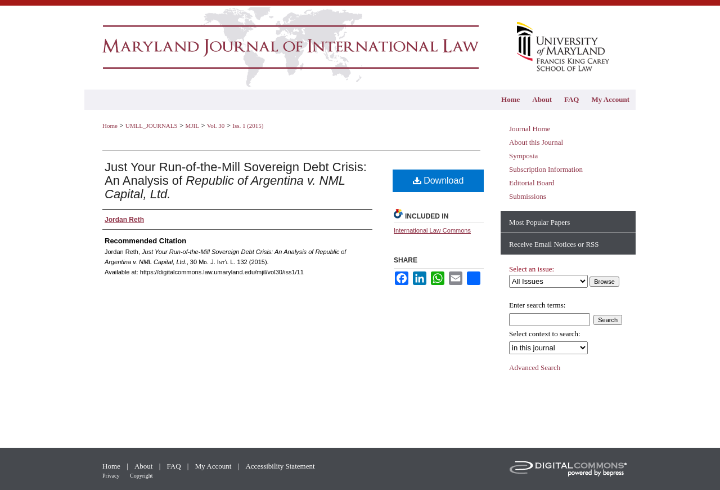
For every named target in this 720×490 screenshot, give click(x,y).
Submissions (527, 196)
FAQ (175, 466)
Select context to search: (544, 333)
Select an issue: (531, 269)
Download (438, 180)
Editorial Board (532, 183)
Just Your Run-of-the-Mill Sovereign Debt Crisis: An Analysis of (236, 180)
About (144, 466)
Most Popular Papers (539, 222)
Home (110, 125)
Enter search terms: (537, 305)
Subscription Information (546, 169)
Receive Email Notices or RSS (554, 244)
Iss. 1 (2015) (247, 125)
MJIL (192, 125)
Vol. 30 (216, 125)
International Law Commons (432, 230)
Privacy (111, 476)
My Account (214, 466)
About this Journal (536, 142)
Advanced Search (534, 367)
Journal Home (529, 128)
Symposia (523, 156)
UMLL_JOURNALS (151, 125)
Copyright (141, 476)
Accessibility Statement (279, 466)
